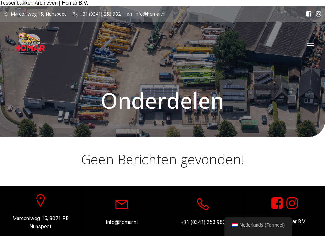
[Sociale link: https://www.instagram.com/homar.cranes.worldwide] (292, 203)
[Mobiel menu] (310, 43)
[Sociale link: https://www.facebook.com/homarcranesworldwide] (307, 14)
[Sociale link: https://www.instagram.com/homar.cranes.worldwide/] (317, 14)
